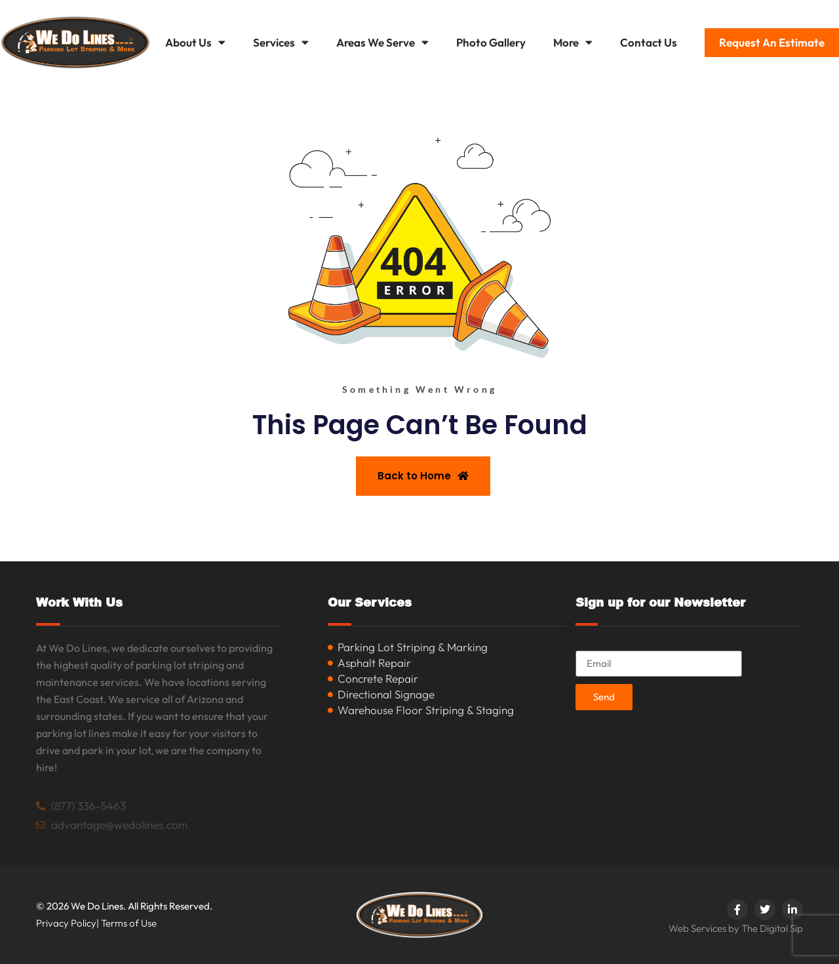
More (573, 42)
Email (589, 645)
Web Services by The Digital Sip (736, 928)
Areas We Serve (382, 42)
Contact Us (648, 42)
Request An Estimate (772, 42)
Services (281, 42)
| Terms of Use (126, 923)
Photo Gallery (491, 42)
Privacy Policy (66, 923)
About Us (195, 42)
